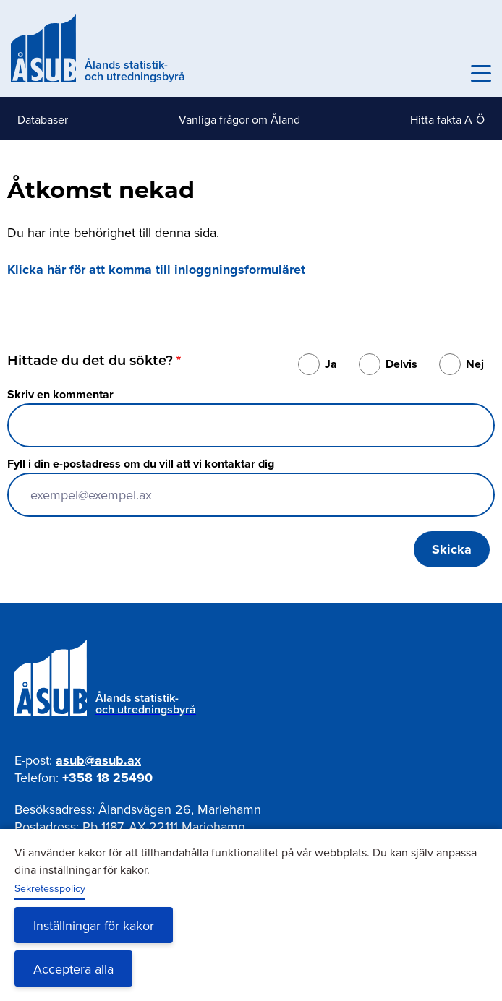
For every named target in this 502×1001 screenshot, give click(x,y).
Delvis (401, 364)
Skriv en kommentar (60, 394)
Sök (449, 74)
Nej (475, 364)
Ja (331, 364)
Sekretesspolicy (49, 888)
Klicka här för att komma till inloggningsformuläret (156, 269)
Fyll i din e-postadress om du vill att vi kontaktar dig (140, 463)
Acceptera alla (73, 969)
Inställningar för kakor (93, 925)
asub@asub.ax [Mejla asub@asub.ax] (98, 760)
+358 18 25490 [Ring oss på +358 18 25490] (107, 777)
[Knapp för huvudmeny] (481, 73)
